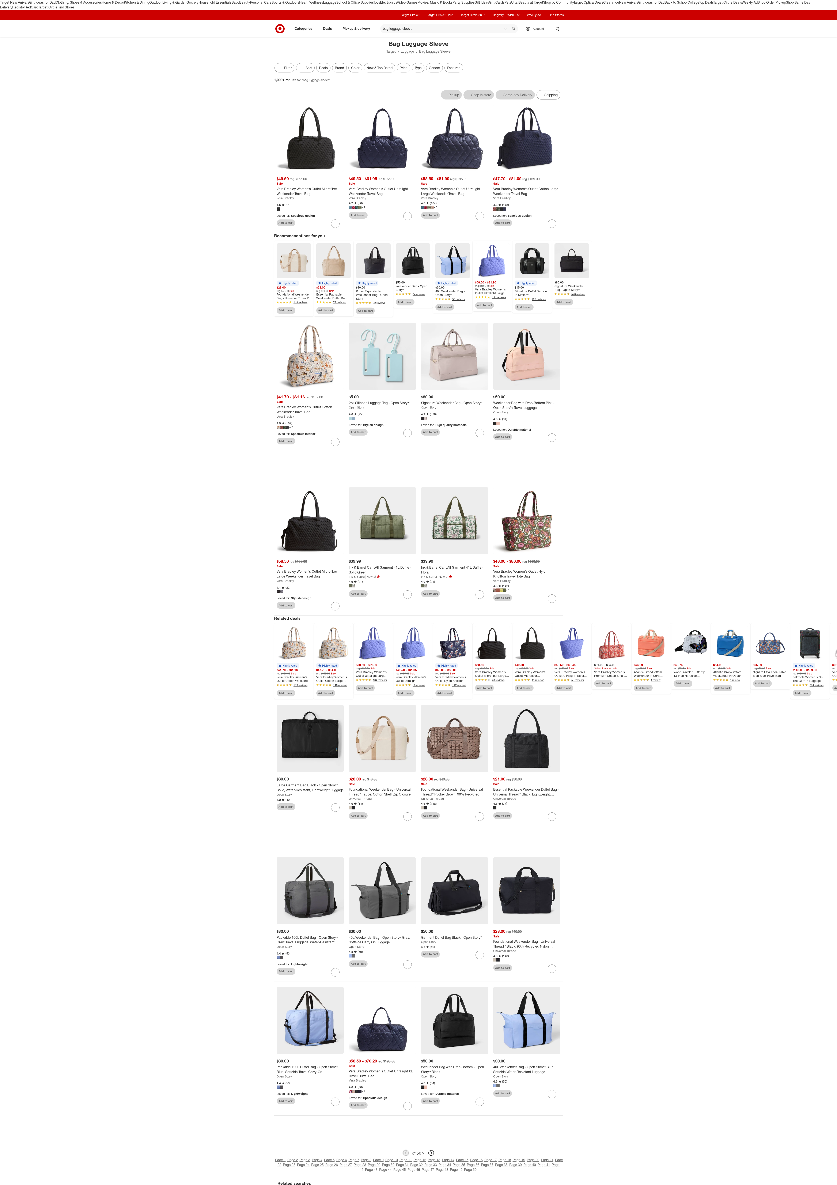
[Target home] (280, 29)
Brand (339, 68)
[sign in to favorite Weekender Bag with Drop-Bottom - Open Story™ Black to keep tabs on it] (480, 1102)
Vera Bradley (285, 198)
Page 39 (515, 1165)
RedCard (31, 7)
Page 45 (399, 1169)
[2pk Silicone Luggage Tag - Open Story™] (382, 402)
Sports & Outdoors (285, 2)
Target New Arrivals (14, 2)
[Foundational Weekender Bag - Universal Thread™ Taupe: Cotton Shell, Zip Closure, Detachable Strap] (382, 792)
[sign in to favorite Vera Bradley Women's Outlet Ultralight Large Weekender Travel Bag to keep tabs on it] (480, 216)
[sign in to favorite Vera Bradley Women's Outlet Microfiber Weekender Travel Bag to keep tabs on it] (335, 223)
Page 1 (280, 1160)
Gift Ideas (481, 2)
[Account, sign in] (536, 28)
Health (304, 2)
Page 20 (533, 1160)
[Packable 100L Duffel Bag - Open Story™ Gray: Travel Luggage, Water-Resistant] (310, 940)
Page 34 (445, 1165)
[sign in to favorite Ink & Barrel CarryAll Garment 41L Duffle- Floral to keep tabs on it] (480, 594)
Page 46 (414, 1169)
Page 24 (303, 1165)
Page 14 (448, 1160)
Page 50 (470, 1169)
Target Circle (47, 7)
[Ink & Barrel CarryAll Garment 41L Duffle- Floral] (454, 570)
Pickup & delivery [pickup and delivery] (357, 28)
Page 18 (505, 1160)
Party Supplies (463, 2)
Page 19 (519, 1160)
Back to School (676, 2)
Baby (235, 2)
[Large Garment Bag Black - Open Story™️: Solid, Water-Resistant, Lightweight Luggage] (310, 788)
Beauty (244, 2)
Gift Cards (496, 2)
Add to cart (286, 222)
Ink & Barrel (357, 576)
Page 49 (456, 1169)
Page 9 (378, 1160)
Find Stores (66, 7)
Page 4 (317, 1160)
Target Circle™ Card (440, 15)
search (514, 29)
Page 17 (490, 1160)
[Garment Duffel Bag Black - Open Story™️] (454, 937)
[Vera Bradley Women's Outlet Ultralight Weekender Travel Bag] (382, 191)
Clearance (611, 2)
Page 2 (292, 1160)
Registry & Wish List (506, 15)
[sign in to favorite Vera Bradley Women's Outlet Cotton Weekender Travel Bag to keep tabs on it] (335, 442)
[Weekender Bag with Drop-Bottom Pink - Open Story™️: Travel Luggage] (526, 405)
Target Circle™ (410, 15)
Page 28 (360, 1165)
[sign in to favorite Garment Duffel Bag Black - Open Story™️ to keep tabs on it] (480, 955)
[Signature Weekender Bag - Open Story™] (454, 402)
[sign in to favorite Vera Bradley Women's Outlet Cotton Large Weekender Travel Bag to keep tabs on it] (552, 223)
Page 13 (434, 1160)
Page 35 (459, 1165)
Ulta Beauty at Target (527, 2)
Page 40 (529, 1165)
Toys (376, 2)
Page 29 (374, 1165)
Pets (507, 2)
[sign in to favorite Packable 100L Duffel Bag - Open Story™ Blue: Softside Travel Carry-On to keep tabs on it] (335, 1102)
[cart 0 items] (557, 28)
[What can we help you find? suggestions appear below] (449, 28)
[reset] (505, 29)
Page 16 (476, 1160)
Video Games (407, 2)
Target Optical (584, 2)
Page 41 (544, 1165)
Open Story (356, 407)
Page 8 (366, 1160)
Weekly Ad (750, 2)
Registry (18, 7)
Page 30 (388, 1165)
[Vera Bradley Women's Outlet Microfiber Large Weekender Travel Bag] (310, 574)
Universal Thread (360, 798)
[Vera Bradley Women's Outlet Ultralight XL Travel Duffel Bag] (382, 1074)
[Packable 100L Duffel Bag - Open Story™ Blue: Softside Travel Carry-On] (310, 1069)
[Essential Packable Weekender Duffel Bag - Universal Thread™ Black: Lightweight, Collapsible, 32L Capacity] (526, 792)
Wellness (316, 2)
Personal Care (261, 2)
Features (453, 68)
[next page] (431, 1153)
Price (404, 68)
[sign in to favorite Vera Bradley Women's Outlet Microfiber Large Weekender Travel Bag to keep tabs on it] (335, 606)
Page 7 (354, 1160)
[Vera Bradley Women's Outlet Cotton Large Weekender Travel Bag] (526, 191)
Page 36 (473, 1165)
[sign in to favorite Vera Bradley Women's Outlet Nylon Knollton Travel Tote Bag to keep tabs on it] (552, 598)
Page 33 (430, 1165)
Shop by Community (558, 2)
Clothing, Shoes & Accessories (79, 2)
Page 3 (305, 1160)
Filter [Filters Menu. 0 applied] (284, 67)
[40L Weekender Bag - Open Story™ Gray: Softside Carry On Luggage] (382, 940)
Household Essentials (214, 2)
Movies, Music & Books (434, 2)
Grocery (192, 2)
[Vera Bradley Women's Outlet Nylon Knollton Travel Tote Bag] (526, 574)
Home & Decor (113, 2)
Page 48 (442, 1169)
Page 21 (547, 1160)
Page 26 (331, 1165)
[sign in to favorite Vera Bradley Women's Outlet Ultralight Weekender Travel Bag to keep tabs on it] (407, 216)
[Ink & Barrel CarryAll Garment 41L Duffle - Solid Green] (382, 570)
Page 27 (346, 1165)
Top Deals (706, 2)
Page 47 (428, 1169)
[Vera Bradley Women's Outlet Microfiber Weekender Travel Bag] (310, 191)
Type (418, 68)
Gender (434, 68)
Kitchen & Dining (136, 2)
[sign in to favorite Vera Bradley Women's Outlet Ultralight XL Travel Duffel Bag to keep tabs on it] (407, 1106)
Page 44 (385, 1169)
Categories (305, 28)
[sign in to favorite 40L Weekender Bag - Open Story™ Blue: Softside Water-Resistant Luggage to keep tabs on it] (552, 1094)
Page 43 (371, 1169)
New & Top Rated (380, 68)
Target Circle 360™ (473, 15)
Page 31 (402, 1165)
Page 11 (405, 1160)
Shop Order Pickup (772, 2)
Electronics (388, 2)
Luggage (329, 2)
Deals (599, 2)
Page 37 (487, 1165)
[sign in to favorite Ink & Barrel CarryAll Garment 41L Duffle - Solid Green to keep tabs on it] (407, 594)
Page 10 (391, 1160)
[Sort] (305, 67)
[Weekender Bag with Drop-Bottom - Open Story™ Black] (454, 1069)
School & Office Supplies (354, 2)
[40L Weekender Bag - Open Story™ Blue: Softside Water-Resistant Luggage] (526, 1069)
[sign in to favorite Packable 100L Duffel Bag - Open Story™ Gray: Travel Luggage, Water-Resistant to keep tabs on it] (335, 972)
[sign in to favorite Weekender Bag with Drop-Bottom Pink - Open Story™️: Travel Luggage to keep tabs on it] (552, 437)
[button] (288, 283)
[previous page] (405, 1153)
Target (391, 51)
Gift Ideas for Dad (42, 2)
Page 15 (462, 1160)
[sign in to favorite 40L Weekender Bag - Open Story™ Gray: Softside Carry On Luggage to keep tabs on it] (407, 964)
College (693, 2)
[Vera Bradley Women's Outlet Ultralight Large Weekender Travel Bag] (454, 191)
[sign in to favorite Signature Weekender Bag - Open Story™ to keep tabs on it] (480, 433)
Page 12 (420, 1160)
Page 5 (329, 1160)
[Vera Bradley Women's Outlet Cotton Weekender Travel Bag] (310, 409)
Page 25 (317, 1165)
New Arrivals (628, 2)
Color (355, 68)
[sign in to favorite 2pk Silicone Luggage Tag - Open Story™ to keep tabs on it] (407, 433)
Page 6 (341, 1160)
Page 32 (416, 1165)
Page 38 (501, 1165)
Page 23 (289, 1165)
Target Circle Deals (727, 2)
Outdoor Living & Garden (167, 2)
